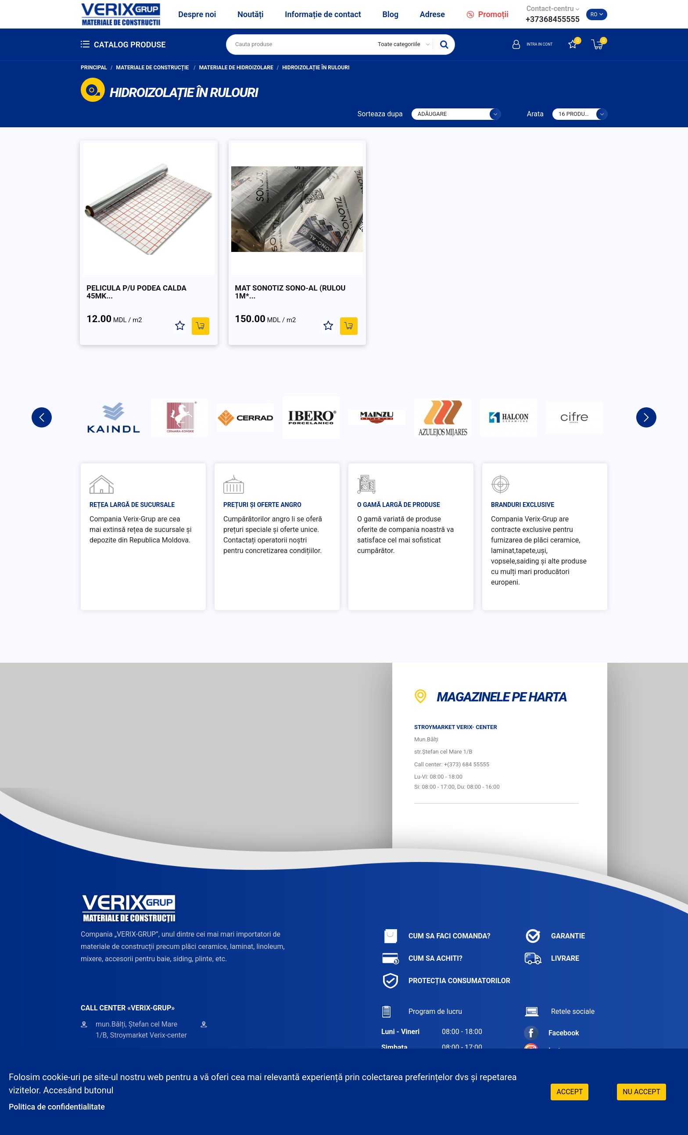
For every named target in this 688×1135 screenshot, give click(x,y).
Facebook (551, 1020)
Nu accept (641, 1091)
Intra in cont (523, 44)
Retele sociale (559, 998)
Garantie (554, 922)
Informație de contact (323, 14)
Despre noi (197, 14)
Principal (94, 68)
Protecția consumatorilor (445, 967)
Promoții (487, 14)
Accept (569, 1091)
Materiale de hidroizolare (236, 68)
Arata (535, 114)
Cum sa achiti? (421, 945)
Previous (42, 404)
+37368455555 (553, 19)
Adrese (432, 14)
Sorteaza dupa (380, 114)
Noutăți (250, 14)
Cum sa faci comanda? (436, 922)
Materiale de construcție (153, 68)
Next (646, 404)
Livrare (551, 945)
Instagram (552, 1037)
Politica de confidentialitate (62, 1106)
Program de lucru (421, 998)
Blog (391, 14)
